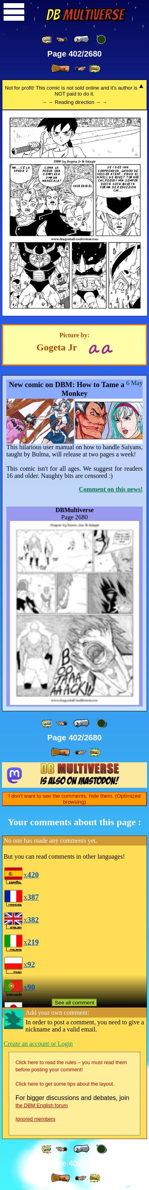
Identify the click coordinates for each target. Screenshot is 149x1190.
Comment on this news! (111, 489)
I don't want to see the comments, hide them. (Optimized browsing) (74, 799)
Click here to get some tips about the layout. (64, 1084)
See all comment (74, 1003)
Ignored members (35, 1119)
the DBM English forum (41, 1105)
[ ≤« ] (62, 40)
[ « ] (81, 39)
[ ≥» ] (81, 69)
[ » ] (60, 68)
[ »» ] (95, 69)
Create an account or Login (38, 1043)
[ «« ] (47, 40)
